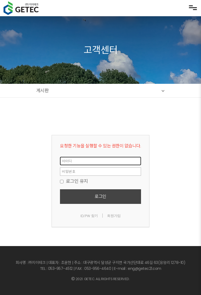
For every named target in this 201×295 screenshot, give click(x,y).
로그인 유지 (74, 181)
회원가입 (113, 215)
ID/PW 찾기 (89, 215)
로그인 (100, 196)
